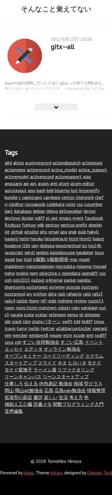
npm (34, 273)
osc (102, 273)
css (80, 204)
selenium (57, 314)
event (78, 218)
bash (41, 190)
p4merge (54, 280)
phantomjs (15, 287)
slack (17, 321)
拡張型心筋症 (18, 397)
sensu (72, 314)
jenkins (42, 252)
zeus (9, 342)
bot (74, 190)
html (73, 238)
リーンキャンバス (23, 376)
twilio (33, 328)
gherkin (95, 225)
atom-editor (82, 183)
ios (84, 245)
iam (35, 245)
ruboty (64, 307)
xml (90, 335)
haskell (11, 238)
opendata (71, 273)
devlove (12, 218)
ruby (76, 307)
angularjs (13, 183)
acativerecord (38, 163)
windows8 (38, 335)
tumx (22, 328)
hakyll (93, 232)
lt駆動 (39, 259)
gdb (40, 225)
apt (33, 183)
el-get (52, 218)
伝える (31, 383)
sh (81, 314)
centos (68, 197)
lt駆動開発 (58, 259)
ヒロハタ (77, 363)
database (23, 211)
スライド (47, 363)
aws (31, 190)
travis (10, 328)
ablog (18, 163)
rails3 (97, 294)
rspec (10, 307)
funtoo (29, 225)
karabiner (85, 252)
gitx (43, 232)
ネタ (62, 363)
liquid (10, 259)
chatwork (85, 197)
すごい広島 (71, 342)
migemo (84, 266)
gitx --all (62, 46)
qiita (52, 294)
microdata (65, 266)
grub (72, 232)
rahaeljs (74, 294)
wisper (56, 335)
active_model (64, 169)
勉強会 (66, 383)
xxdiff (101, 335)
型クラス (93, 383)
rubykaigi (89, 307)
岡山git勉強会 (29, 390)
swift (67, 321)
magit (84, 259)
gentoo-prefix (73, 225)
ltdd (28, 259)
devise (89, 211)
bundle (11, 197)
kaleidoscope (62, 252)
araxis (43, 183)
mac (74, 259)
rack (61, 294)
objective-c (50, 273)
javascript (14, 252)
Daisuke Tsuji (99, 472)
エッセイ (14, 349)
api (26, 183)
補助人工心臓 (18, 404)
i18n (26, 245)
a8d (8, 163)
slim (27, 321)
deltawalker (70, 211)
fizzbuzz (13, 225)
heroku (37, 238)
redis (52, 301)
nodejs (22, 273)
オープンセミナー (23, 356)
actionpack (92, 163)
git (7, 232)
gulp (82, 232)
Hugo (28, 472)
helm (24, 238)
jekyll (29, 252)
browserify (89, 190)
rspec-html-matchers (36, 307)
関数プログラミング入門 (78, 404)
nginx (10, 273)
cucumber (93, 204)
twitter (48, 328)
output (38, 280)
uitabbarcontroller (73, 328)
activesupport (68, 176)
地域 (78, 383)
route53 (96, 301)
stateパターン (46, 321)
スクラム (94, 356)
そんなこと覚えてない (56, 9)
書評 (38, 397)
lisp (19, 259)
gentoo (52, 225)
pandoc (84, 280)
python (40, 294)
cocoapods (35, 204)
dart (9, 211)
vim (8, 335)
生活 (63, 397)
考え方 (76, 397)
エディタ (33, 349)
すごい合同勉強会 (40, 342)
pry (29, 294)
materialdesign (40, 266)
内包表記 (48, 383)
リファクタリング (76, 370)
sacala (16, 314)
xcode (79, 335)
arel (54, 183)
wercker (20, 335)
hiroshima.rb (56, 238)
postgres (89, 287)
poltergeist (37, 287)
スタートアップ (21, 363)
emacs (65, 218)
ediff (40, 218)
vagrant (99, 328)
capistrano (32, 197)
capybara (51, 197)
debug (52, 211)
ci (6, 204)
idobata (47, 245)
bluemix (62, 190)
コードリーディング (63, 356)
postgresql (15, 294)
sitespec (92, 314)
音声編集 (14, 411)
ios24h (94, 245)
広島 (49, 390)
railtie (22, 301)
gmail (53, 232)
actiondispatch (66, 163)
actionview (15, 169)
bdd (50, 190)
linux (99, 252)
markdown (15, 266)
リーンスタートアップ (66, 376)
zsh (18, 342)
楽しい (51, 397)
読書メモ (42, 404)
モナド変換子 (18, 370)
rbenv (34, 301)
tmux (99, 321)
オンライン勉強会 (62, 349)
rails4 (10, 301)
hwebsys (13, 245)
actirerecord (38, 169)
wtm (67, 335)
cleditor (16, 204)
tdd (77, 321)
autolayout (15, 190)
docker (27, 218)
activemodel (17, 176)
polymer (57, 287)
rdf (43, 301)
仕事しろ (14, 383)
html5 (85, 238)
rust (102, 307)
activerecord (42, 176)
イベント (94, 342)
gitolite (31, 232)
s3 (7, 314)
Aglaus (56, 472)
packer (70, 280)
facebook (94, 218)
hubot (98, 238)
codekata (55, 204)
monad (99, 266)
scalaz (41, 314)
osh (8, 280)
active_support (92, 169)
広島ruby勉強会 (70, 390)
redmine (65, 301)
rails (87, 294)
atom (64, 183)
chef (99, 197)
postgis (73, 287)
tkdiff (87, 321)
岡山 (9, 390)
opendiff (89, 273)
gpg (63, 232)
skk (8, 321)
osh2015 (21, 280)
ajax (87, 176)
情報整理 (96, 390)
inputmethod (68, 245)
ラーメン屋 (44, 370)
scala (29, 314)
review (80, 301)
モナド (94, 363)
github (17, 232)
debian (39, 211)
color (71, 204)
